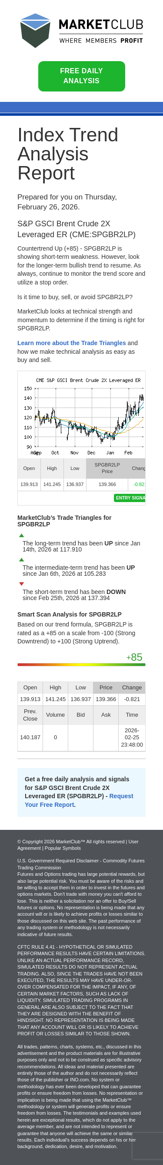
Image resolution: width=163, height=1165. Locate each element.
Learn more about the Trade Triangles (71, 342)
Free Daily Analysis (81, 76)
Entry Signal (132, 498)
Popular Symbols (63, 848)
